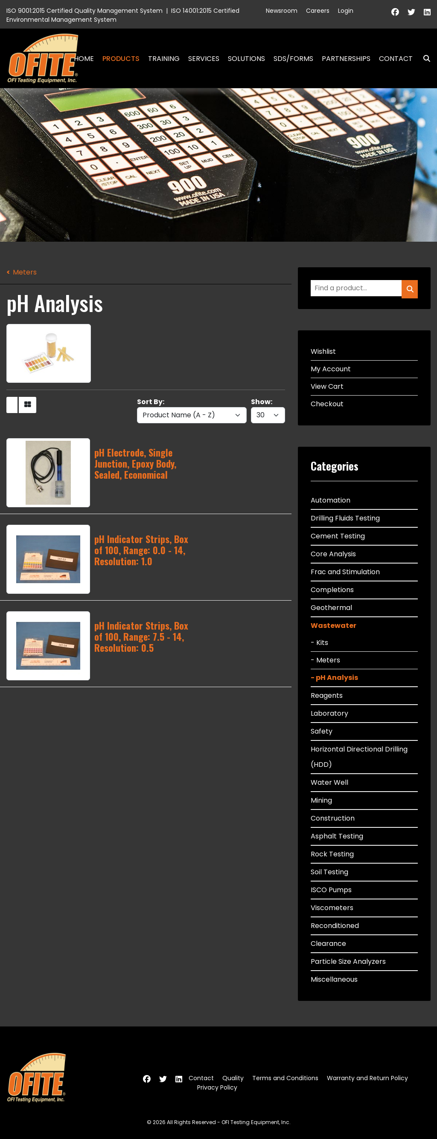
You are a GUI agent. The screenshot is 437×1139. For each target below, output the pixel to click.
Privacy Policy (217, 1087)
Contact (396, 59)
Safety (321, 731)
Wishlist (323, 351)
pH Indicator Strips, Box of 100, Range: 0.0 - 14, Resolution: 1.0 (141, 550)
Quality (233, 1078)
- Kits (319, 643)
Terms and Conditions (285, 1078)
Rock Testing (332, 854)
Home (84, 59)
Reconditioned (335, 926)
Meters (25, 272)
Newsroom (281, 10)
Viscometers (332, 908)
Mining (321, 800)
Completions (332, 590)
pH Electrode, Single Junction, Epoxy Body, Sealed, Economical (135, 463)
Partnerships (346, 59)
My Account (331, 369)
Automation (330, 500)
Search (423, 59)
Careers (317, 10)
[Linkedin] (427, 12)
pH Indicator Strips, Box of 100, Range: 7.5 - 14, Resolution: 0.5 (141, 637)
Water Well (329, 782)
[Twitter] (411, 12)
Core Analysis (333, 554)
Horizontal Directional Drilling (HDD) (359, 756)
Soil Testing (329, 872)
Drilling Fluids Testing (345, 518)
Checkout (327, 404)
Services (203, 59)
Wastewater (333, 625)
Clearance (328, 943)
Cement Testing (338, 536)
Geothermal (331, 608)
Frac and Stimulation (345, 572)
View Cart (327, 386)
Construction (333, 818)
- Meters (325, 660)
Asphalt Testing (337, 836)
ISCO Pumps (331, 890)
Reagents (327, 695)
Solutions (246, 59)
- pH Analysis (334, 677)
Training (164, 59)
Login (345, 10)
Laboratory (329, 713)
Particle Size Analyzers (348, 961)
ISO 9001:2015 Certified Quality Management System (84, 10)
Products (121, 59)
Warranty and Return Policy (367, 1078)
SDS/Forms (293, 59)
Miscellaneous (334, 979)
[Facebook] (395, 12)
